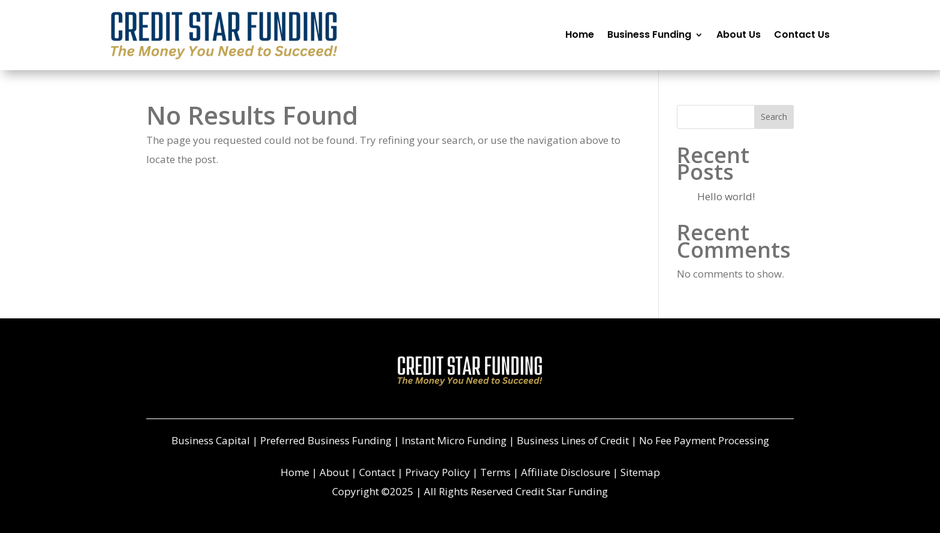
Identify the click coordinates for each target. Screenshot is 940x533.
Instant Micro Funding (454, 440)
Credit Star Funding (562, 491)
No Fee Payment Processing (704, 440)
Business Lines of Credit (573, 440)
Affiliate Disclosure (565, 472)
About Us (738, 34)
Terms (495, 472)
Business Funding (649, 34)
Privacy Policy (437, 472)
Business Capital (210, 440)
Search (774, 116)
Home (579, 34)
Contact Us (802, 34)
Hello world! (726, 196)
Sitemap (640, 472)
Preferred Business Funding (325, 440)
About (334, 472)
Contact (377, 472)
